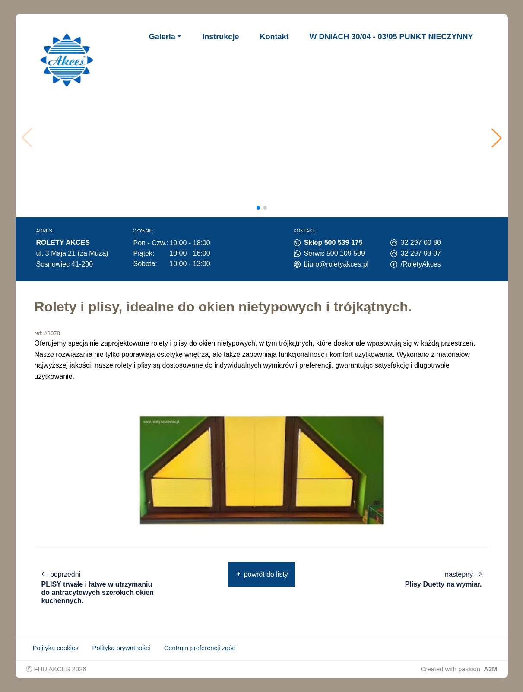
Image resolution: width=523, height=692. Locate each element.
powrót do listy (261, 574)
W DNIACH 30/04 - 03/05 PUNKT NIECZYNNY (391, 36)
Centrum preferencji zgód (200, 647)
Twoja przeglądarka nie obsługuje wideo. (264, 138)
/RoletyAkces (421, 264)
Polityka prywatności (121, 647)
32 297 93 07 (421, 253)
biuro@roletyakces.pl (336, 264)
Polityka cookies (56, 647)
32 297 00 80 (421, 242)
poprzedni (99, 588)
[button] (496, 137)
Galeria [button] (162, 36)
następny (443, 579)
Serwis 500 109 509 (334, 253)
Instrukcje (220, 36)
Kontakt (274, 36)
